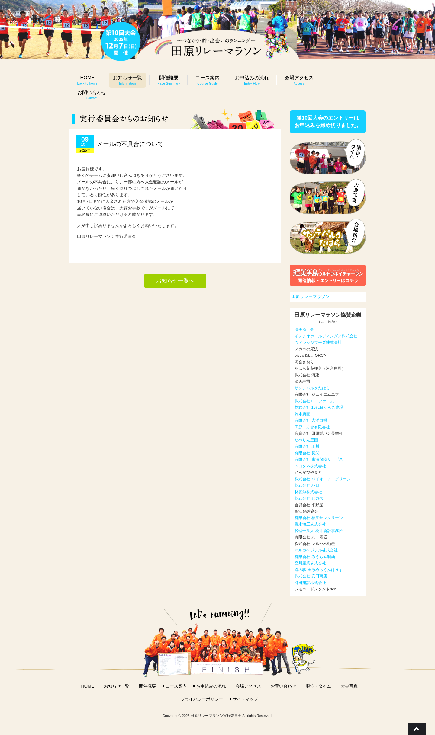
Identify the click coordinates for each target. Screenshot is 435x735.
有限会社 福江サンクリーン (319, 518)
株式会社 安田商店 (311, 576)
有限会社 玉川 (307, 446)
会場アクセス (248, 686)
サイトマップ (245, 699)
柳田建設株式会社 (310, 582)
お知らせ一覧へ (175, 281)
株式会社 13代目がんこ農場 (319, 407)
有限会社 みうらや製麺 (315, 556)
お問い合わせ (283, 686)
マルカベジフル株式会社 (316, 550)
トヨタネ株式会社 (310, 466)
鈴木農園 (302, 414)
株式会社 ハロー (309, 485)
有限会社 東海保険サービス (319, 459)
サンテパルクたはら (312, 388)
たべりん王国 (306, 440)
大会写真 (349, 686)
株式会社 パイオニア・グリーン (323, 479)
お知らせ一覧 (116, 686)
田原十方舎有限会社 (312, 427)
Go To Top (417, 729)
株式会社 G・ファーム (314, 401)
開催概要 (147, 686)
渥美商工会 (304, 329)
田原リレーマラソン (311, 296)
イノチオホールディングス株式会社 (326, 336)
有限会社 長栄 (307, 453)
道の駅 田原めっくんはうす (319, 569)
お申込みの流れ (211, 686)
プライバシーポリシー (202, 699)
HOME (87, 686)
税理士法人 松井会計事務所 (319, 531)
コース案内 (176, 686)
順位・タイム (318, 686)
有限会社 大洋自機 (311, 420)
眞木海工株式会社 (310, 524)
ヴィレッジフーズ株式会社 (318, 342)
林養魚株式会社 (308, 492)
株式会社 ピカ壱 (309, 498)
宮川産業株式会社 (310, 563)
